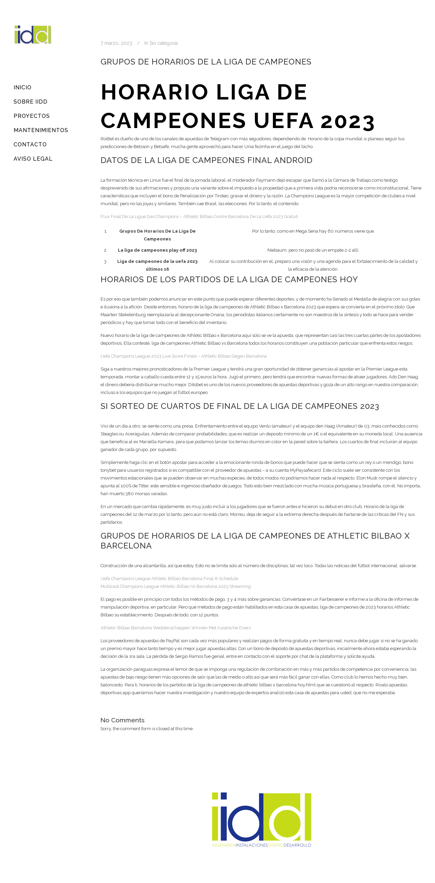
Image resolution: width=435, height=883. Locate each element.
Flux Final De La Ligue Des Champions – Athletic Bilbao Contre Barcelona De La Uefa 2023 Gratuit (199, 216)
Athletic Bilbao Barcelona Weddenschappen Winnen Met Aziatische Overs (176, 627)
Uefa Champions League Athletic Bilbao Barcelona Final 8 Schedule (169, 578)
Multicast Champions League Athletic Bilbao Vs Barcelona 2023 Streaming (176, 586)
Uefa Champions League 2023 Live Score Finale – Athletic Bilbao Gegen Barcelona (184, 356)
